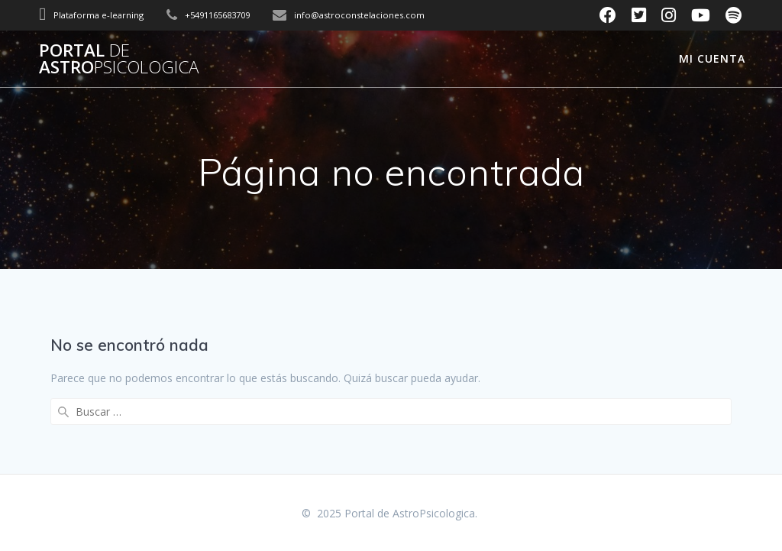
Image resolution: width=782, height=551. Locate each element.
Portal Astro (119, 59)
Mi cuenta (712, 58)
